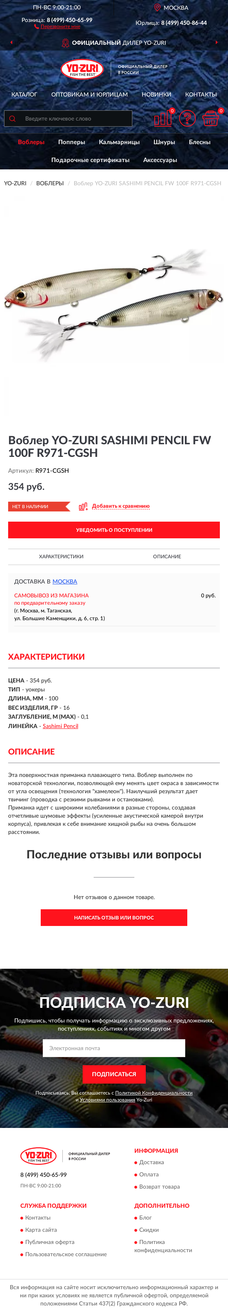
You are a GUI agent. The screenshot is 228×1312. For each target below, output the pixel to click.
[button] (57, 26)
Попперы (71, 142)
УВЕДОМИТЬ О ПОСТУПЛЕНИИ (114, 530)
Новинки (156, 95)
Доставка (151, 1163)
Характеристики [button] (61, 556)
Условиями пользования (107, 1099)
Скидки (149, 1230)
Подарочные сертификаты (90, 160)
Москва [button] (65, 582)
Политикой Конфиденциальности (154, 1092)
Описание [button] (167, 556)
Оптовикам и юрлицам (89, 95)
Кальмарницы (119, 142)
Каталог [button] (24, 95)
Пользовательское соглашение (66, 1254)
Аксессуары (160, 160)
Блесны (199, 142)
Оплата (149, 1175)
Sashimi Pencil (60, 726)
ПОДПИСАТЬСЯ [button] (114, 1074)
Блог (145, 1218)
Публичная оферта (50, 1242)
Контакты (201, 95)
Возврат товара (159, 1187)
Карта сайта (41, 1230)
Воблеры (31, 142)
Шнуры (164, 142)
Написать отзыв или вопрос (114, 917)
